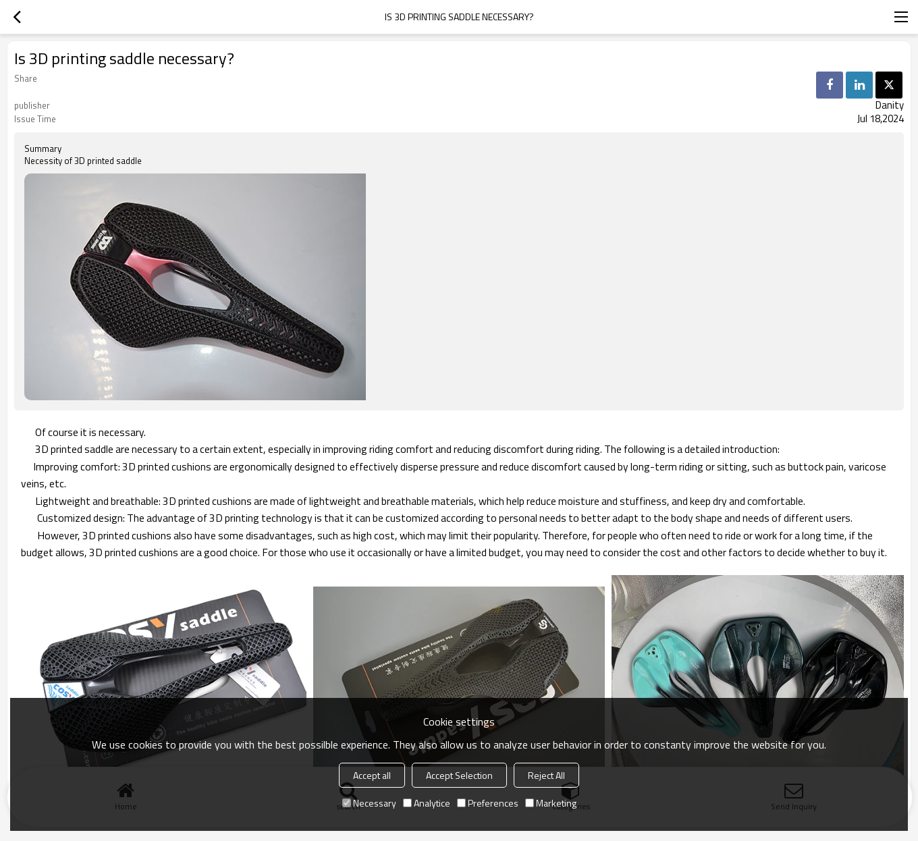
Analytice (426, 803)
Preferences (487, 803)
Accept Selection (459, 775)
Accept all (372, 775)
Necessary (369, 803)
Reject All (546, 775)
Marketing (550, 803)
